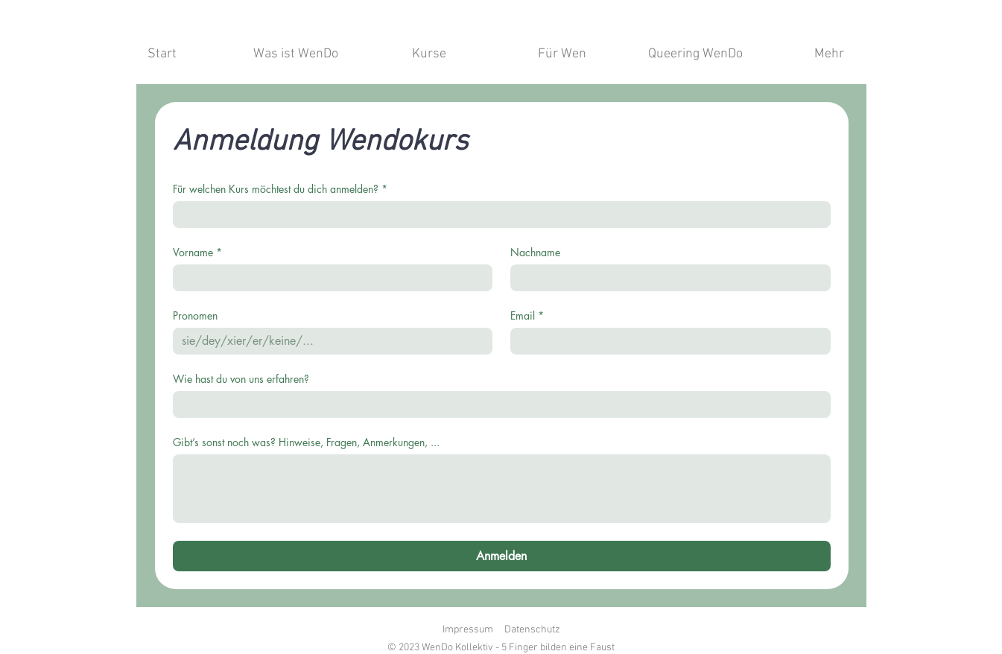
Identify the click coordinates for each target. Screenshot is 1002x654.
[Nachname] (666, 277)
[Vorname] (328, 277)
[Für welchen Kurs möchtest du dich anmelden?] (497, 214)
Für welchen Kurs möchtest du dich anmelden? (280, 188)
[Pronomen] (328, 341)
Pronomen (195, 315)
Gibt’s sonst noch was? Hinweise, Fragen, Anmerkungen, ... (306, 442)
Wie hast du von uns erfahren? (241, 378)
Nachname (535, 252)
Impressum (468, 629)
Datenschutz (532, 629)
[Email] (666, 341)
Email (527, 315)
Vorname (197, 252)
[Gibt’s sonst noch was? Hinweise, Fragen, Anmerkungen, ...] (502, 488)
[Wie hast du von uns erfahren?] (497, 404)
